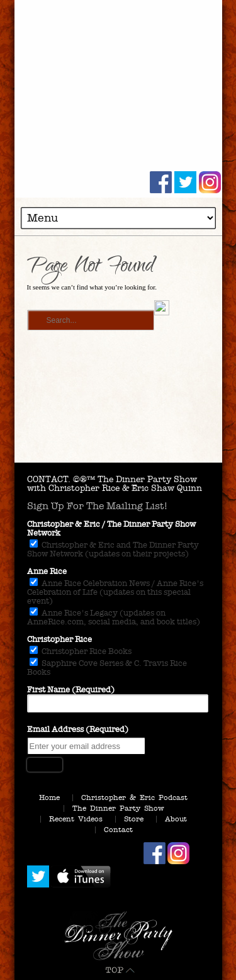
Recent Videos (76, 818)
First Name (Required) (71, 689)
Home (49, 797)
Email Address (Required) (77, 729)
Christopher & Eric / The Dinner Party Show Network (111, 529)
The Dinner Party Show (118, 808)
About (176, 818)
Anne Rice (47, 571)
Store (133, 818)
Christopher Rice (59, 639)
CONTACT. (48, 479)
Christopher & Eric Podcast (134, 797)
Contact (118, 829)
